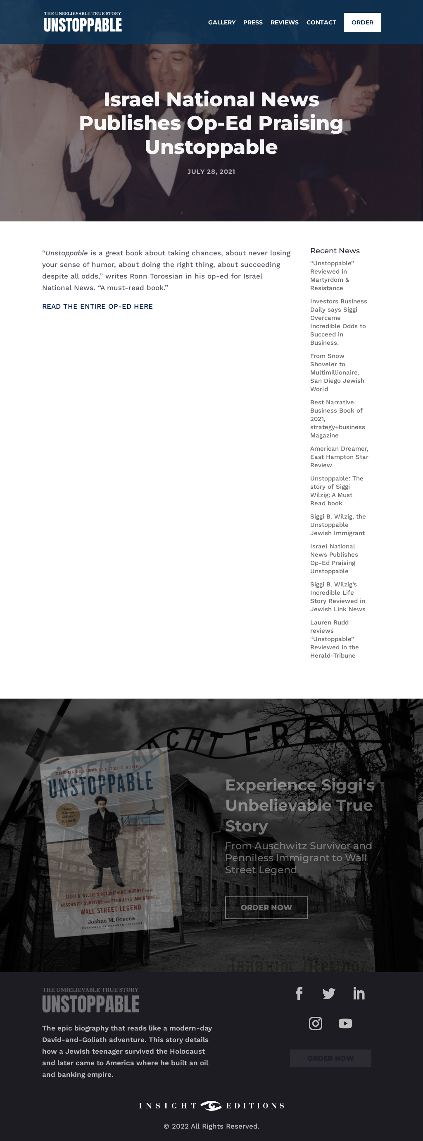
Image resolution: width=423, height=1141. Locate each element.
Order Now (266, 907)
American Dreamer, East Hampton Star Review (339, 457)
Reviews (285, 22)
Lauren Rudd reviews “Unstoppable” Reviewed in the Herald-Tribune (334, 639)
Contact (321, 22)
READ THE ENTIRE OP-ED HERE (97, 306)
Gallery (221, 22)
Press (253, 22)
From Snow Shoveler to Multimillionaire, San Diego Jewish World (337, 372)
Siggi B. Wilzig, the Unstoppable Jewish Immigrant (338, 525)
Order (362, 22)
